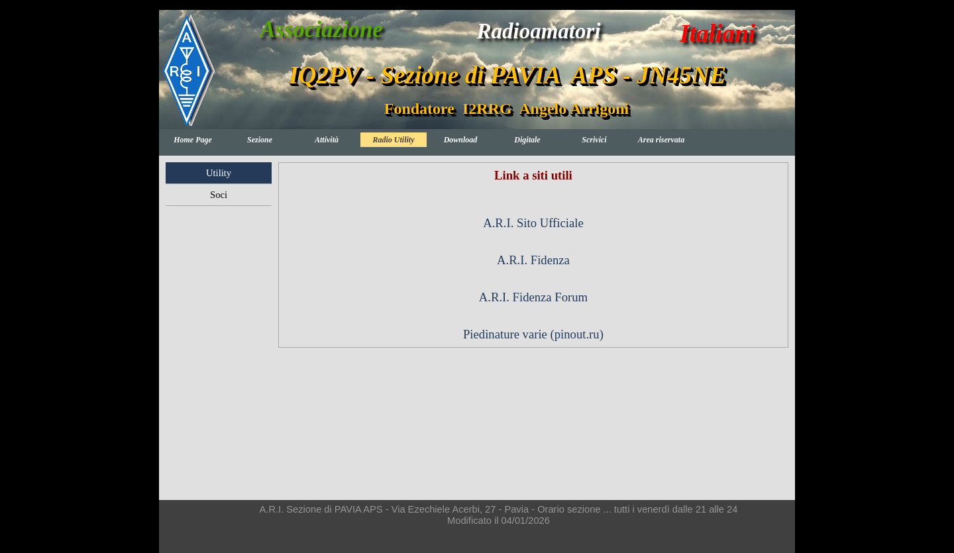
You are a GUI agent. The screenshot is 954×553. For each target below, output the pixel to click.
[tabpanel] (533, 255)
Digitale (527, 139)
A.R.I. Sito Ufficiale (533, 223)
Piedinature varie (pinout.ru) (533, 334)
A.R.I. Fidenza (533, 260)
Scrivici (594, 139)
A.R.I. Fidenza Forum (533, 297)
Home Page (193, 139)
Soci (218, 194)
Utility (218, 173)
